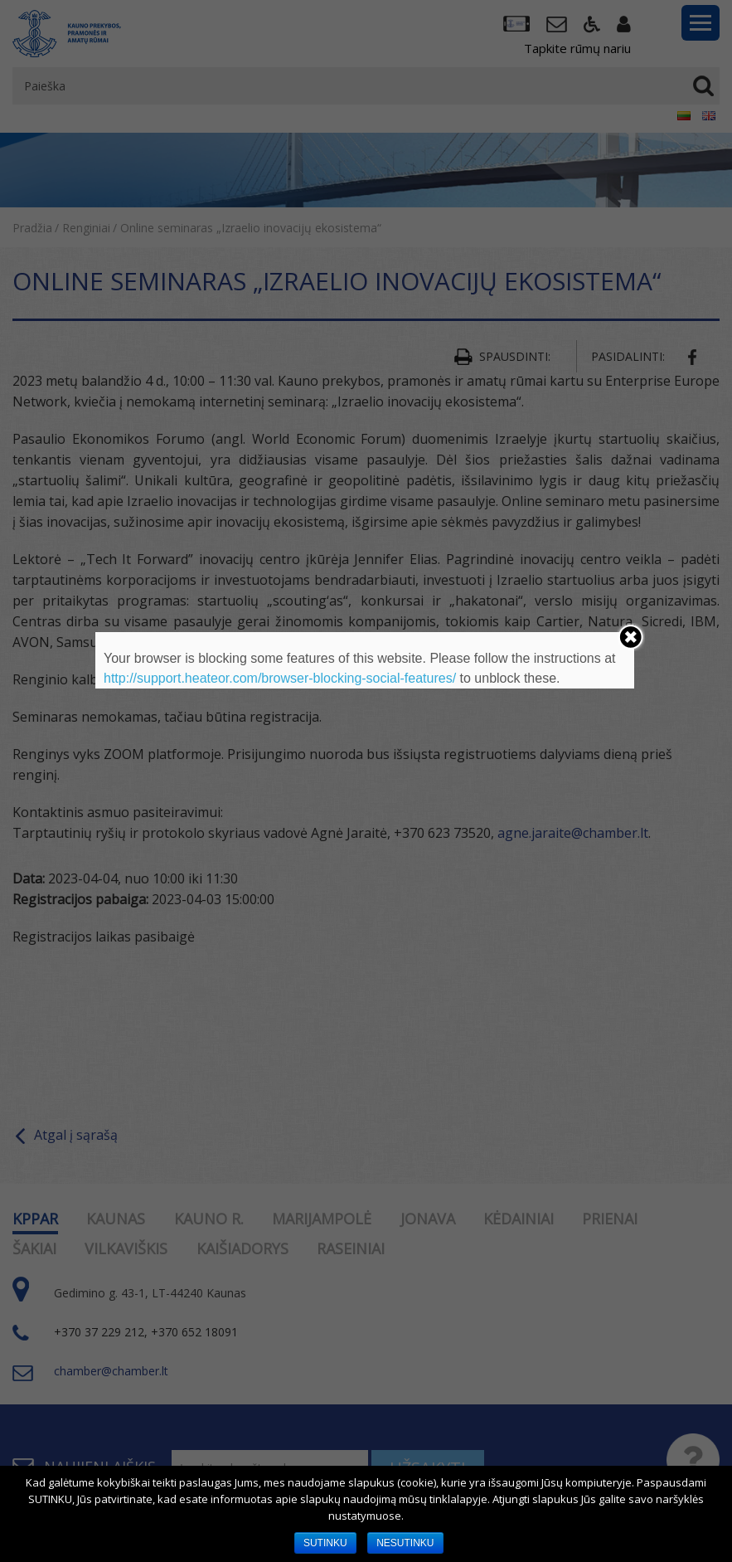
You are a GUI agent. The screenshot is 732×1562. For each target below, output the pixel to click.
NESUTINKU (405, 1543)
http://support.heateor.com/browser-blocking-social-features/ (280, 678)
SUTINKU (325, 1543)
